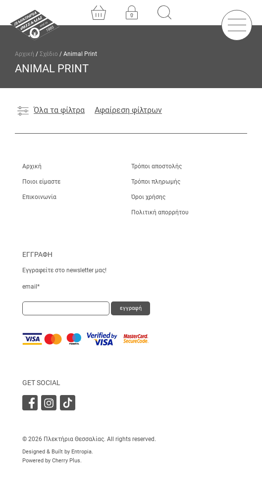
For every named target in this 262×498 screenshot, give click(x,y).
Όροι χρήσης (148, 197)
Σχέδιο (49, 53)
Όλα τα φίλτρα (51, 110)
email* (31, 286)
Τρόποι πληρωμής (155, 181)
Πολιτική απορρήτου (160, 212)
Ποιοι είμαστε (41, 181)
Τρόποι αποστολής (156, 166)
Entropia (81, 451)
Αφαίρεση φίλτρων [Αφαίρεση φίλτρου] (128, 110)
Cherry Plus (66, 460)
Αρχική (24, 53)
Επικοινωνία (39, 197)
